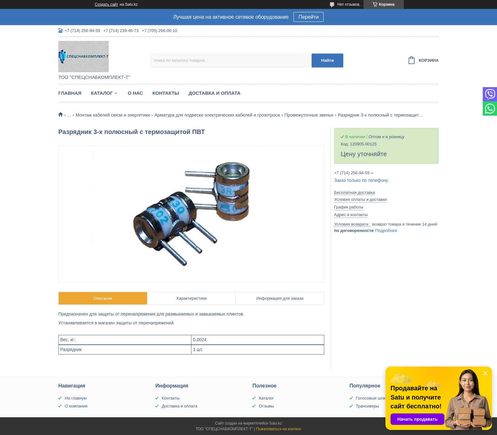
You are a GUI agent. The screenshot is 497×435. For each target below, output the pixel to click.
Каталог (102, 93)
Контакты (165, 93)
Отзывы (266, 406)
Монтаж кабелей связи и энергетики (113, 115)
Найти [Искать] (327, 60)
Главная (69, 93)
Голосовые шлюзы (373, 398)
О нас (135, 93)
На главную (76, 398)
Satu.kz (275, 423)
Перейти (309, 17)
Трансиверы (367, 406)
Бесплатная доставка (354, 192)
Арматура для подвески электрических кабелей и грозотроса (217, 115)
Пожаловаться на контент (278, 429)
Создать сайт (106, 4)
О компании (76, 406)
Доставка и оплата (215, 93)
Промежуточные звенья (308, 115)
